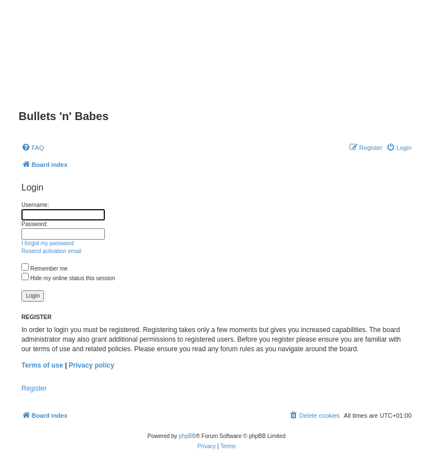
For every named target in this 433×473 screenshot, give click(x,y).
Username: (35, 205)
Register (34, 388)
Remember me (44, 269)
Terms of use (42, 365)
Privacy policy (91, 365)
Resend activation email (51, 251)
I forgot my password (47, 243)
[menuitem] (32, 147)
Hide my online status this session (68, 278)
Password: (34, 224)
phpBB (187, 436)
